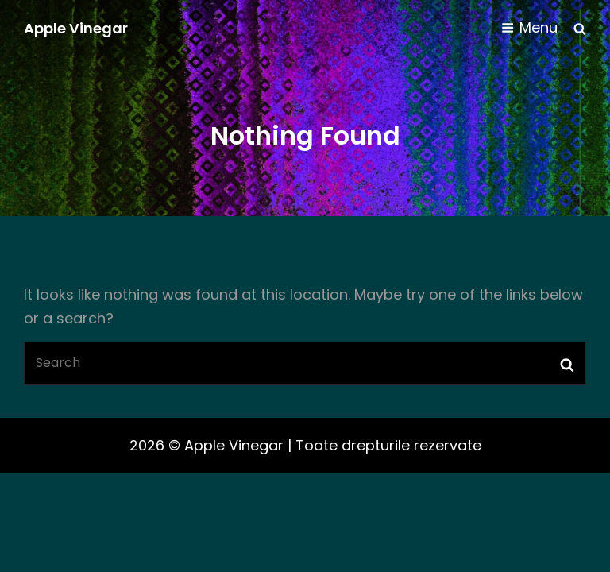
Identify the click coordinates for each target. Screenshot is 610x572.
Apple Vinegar (76, 28)
